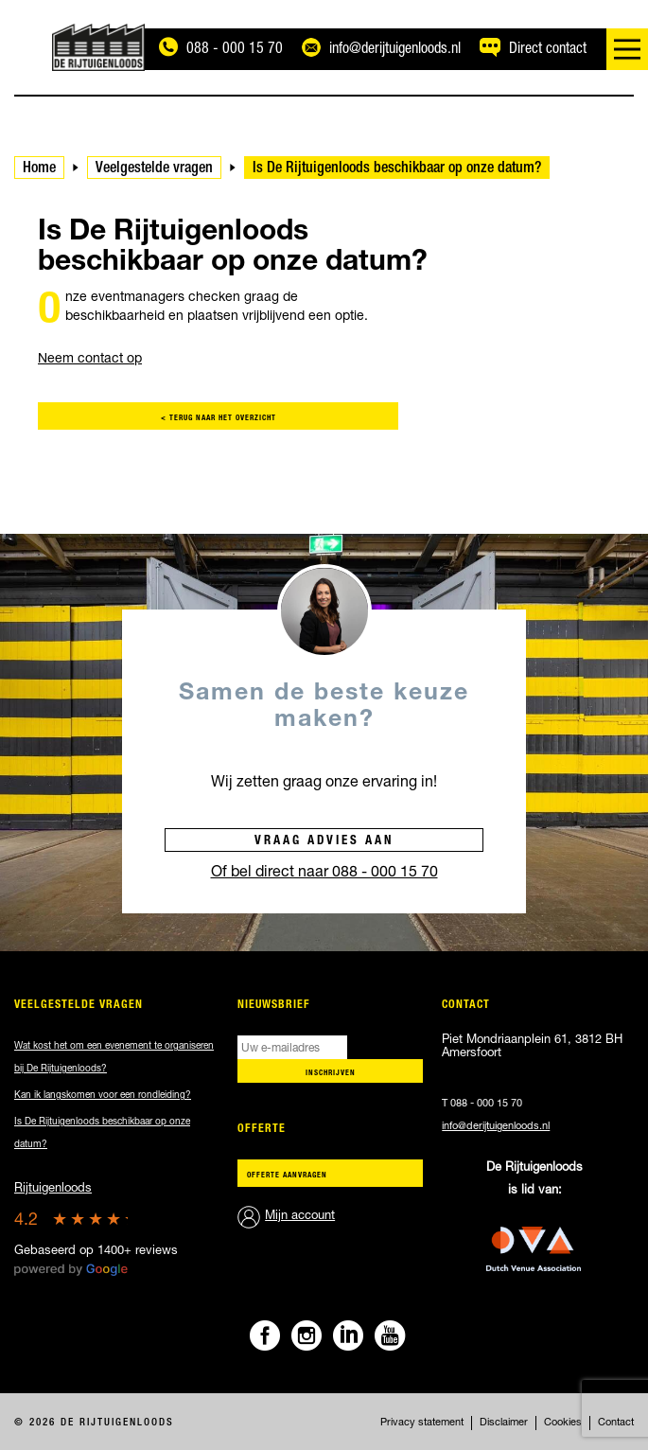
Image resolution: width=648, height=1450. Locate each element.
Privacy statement (422, 1423)
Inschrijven (331, 1073)
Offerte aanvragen (287, 1175)
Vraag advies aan (324, 842)
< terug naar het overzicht (218, 418)
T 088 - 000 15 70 (482, 1104)
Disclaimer (504, 1423)
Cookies (563, 1423)
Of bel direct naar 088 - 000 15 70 (324, 873)
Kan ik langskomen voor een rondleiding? (102, 1096)
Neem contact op (90, 359)
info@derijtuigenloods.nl (496, 1127)
